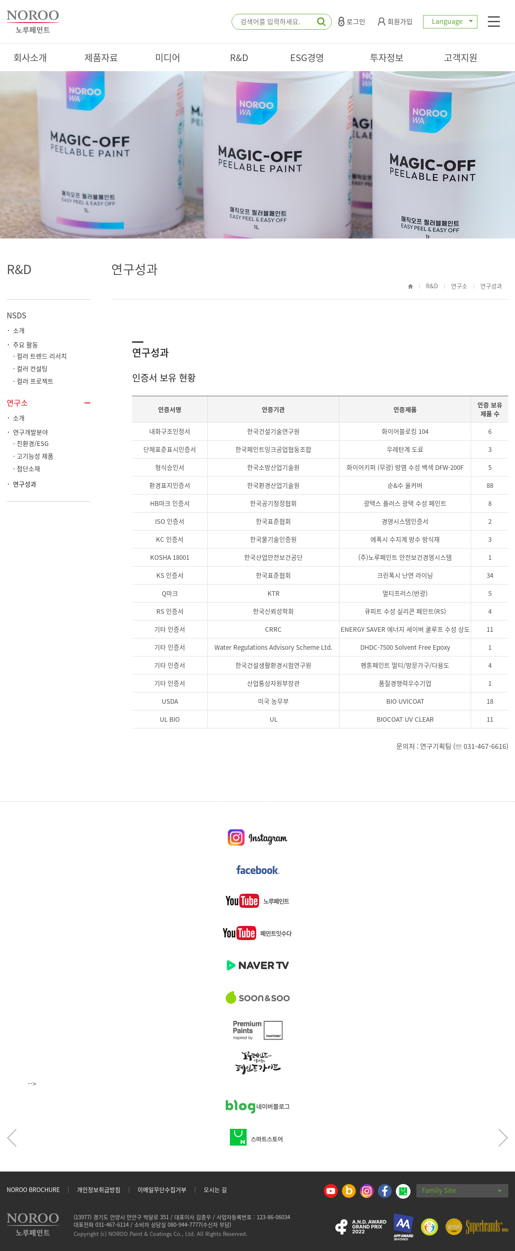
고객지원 (460, 57)
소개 (19, 330)
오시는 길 (215, 1189)
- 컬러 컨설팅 (30, 368)
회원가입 (395, 21)
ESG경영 (307, 57)
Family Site (462, 1190)
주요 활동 (25, 344)
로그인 (351, 21)
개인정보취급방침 (98, 1189)
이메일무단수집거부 (162, 1189)
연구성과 (24, 484)
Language (450, 21)
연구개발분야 (30, 432)
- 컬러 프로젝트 (33, 381)
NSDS (16, 315)
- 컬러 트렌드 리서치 (40, 356)
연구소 (17, 402)
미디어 (167, 57)
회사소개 (30, 57)
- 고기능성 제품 (33, 456)
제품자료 (101, 57)
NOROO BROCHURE (33, 1189)
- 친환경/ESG (30, 443)
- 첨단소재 (26, 468)
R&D (239, 57)
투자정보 (386, 57)
